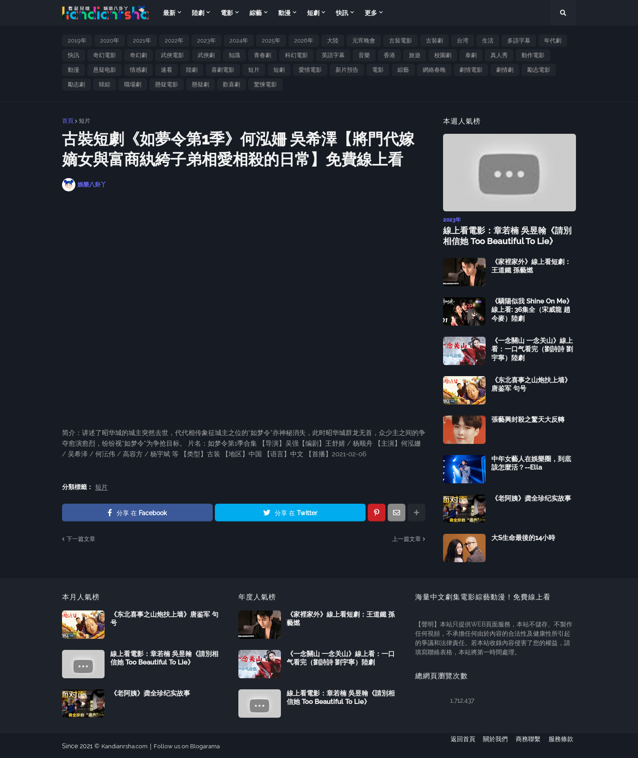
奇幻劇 (138, 55)
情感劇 (138, 69)
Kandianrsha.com (126, 745)
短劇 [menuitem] (313, 12)
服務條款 (563, 745)
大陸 (332, 40)
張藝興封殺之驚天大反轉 (527, 419)
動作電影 (533, 55)
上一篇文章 (406, 539)
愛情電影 (310, 69)
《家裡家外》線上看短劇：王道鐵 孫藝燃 (531, 265)
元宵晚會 (363, 40)
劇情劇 (505, 69)
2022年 (174, 40)
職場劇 (132, 84)
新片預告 (346, 69)
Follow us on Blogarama (193, 745)
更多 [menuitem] (371, 12)
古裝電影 (400, 40)
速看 (166, 69)
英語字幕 (333, 55)
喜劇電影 (222, 69)
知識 (234, 55)
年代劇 (552, 40)
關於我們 (492, 745)
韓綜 (104, 84)
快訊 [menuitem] (342, 12)
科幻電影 (296, 55)
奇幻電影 (104, 55)
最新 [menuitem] (169, 12)
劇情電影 (470, 69)
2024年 (239, 40)
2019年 (77, 40)
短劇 (279, 69)
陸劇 (192, 69)
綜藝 (403, 69)
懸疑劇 (200, 84)
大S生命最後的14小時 (523, 537)
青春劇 (262, 55)
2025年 (271, 40)
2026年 (303, 40)
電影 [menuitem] (227, 12)
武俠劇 (206, 55)
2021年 (142, 40)
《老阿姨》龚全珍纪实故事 (531, 497)
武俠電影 (172, 55)
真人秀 (499, 55)
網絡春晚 (434, 69)
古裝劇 (434, 40)
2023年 (206, 40)
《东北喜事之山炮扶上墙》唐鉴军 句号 (531, 383)
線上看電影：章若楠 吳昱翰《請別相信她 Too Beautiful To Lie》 (507, 235)
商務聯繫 (528, 745)
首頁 (68, 121)
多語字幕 (518, 40)
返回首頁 (457, 745)
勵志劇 (76, 84)
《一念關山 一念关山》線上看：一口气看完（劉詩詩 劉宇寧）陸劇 (532, 348)
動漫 (73, 69)
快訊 (73, 55)
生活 (488, 40)
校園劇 (442, 55)
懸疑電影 (166, 84)
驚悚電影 (265, 84)
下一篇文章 (80, 539)
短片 (254, 69)
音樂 (364, 55)
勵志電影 (538, 69)
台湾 (462, 40)
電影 (378, 69)
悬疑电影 (104, 69)
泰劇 (471, 55)
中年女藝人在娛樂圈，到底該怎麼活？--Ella (531, 462)
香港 (389, 55)
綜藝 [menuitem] (255, 12)
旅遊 (414, 55)
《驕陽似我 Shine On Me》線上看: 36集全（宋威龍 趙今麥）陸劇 (532, 309)
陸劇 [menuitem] (198, 12)
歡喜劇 (231, 84)
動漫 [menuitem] (284, 12)
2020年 (109, 40)
